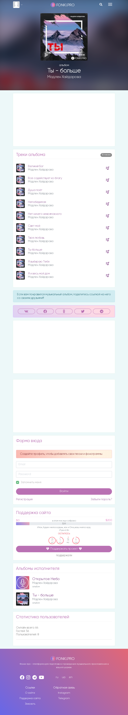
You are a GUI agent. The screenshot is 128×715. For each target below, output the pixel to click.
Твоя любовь (36, 237)
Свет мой (34, 225)
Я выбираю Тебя (38, 261)
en (70, 677)
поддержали (64, 555)
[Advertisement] (64, 119)
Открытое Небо (46, 579)
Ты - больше (43, 595)
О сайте (30, 693)
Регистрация (24, 499)
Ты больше (35, 249)
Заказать (30, 704)
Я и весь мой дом (39, 273)
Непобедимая (37, 202)
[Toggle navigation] (110, 4)
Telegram (64, 698)
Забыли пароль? (101, 499)
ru (57, 677)
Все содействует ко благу (45, 178)
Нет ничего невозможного (45, 214)
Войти (64, 491)
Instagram (64, 693)
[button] (82, 55)
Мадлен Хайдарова (64, 77)
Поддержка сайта (30, 698)
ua (63, 677)
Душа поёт (35, 190)
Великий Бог (36, 166)
